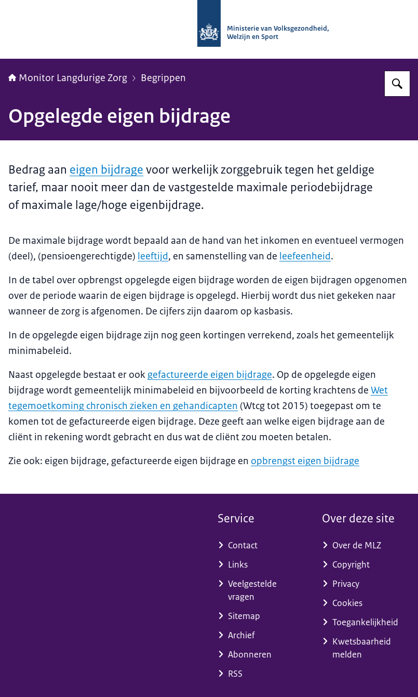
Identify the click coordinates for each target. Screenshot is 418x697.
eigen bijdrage (106, 169)
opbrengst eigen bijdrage (305, 461)
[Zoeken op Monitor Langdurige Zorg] (397, 83)
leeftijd (153, 256)
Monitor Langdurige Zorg (67, 78)
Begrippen (163, 78)
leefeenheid (305, 256)
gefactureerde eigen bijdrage (209, 375)
